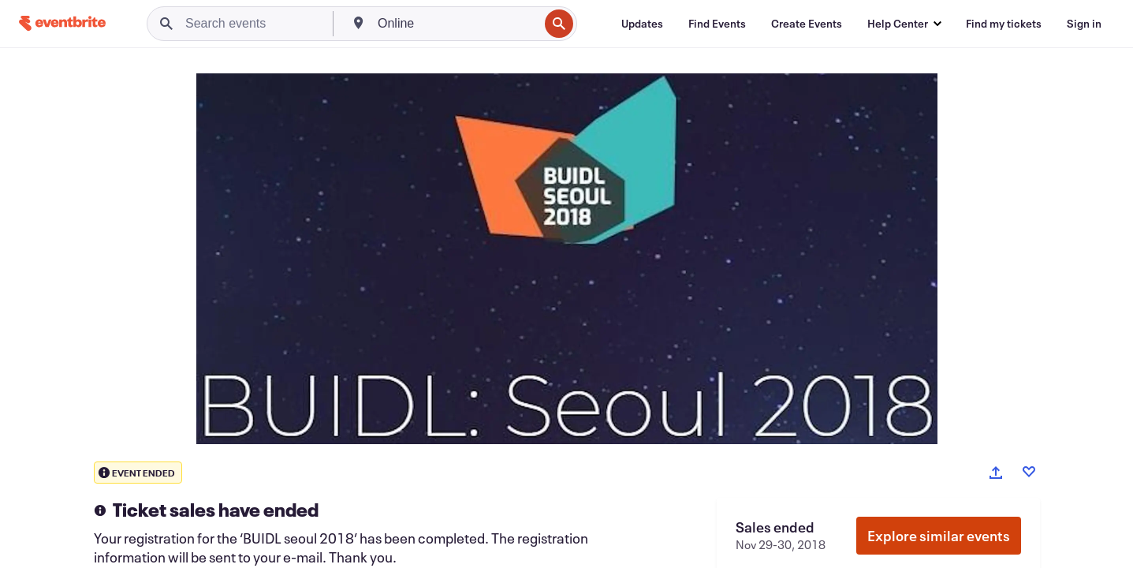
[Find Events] (717, 23)
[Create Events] (806, 23)
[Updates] (642, 23)
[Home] (62, 23)
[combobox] (456, 24)
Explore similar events (938, 535)
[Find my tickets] (1003, 23)
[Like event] (1029, 472)
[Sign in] (1084, 23)
